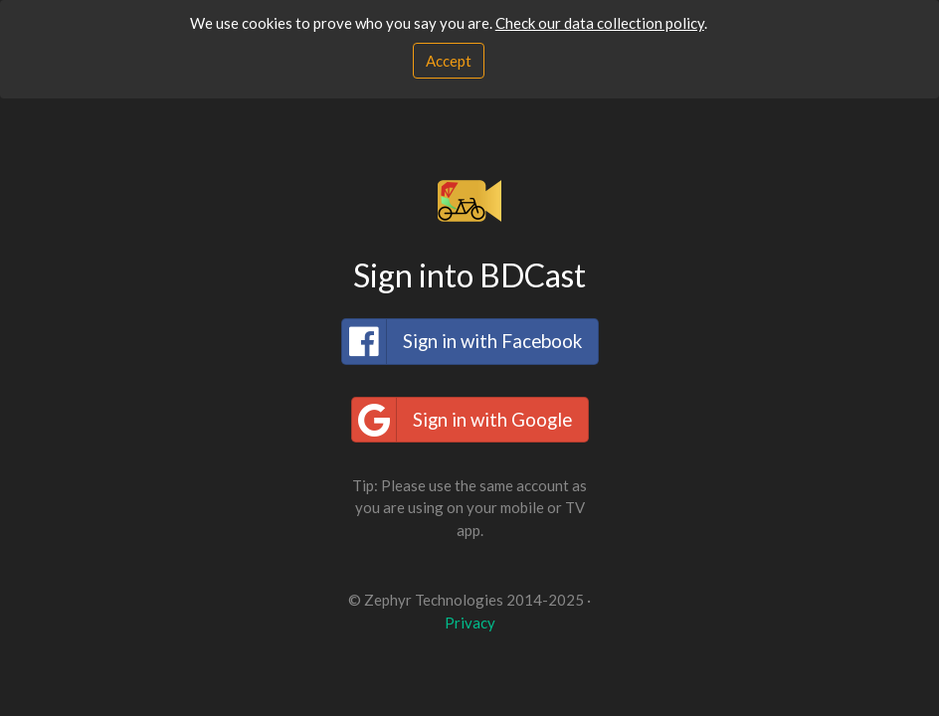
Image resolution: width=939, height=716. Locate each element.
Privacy (470, 622)
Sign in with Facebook (462, 341)
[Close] (448, 61)
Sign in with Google (462, 420)
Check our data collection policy (599, 23)
